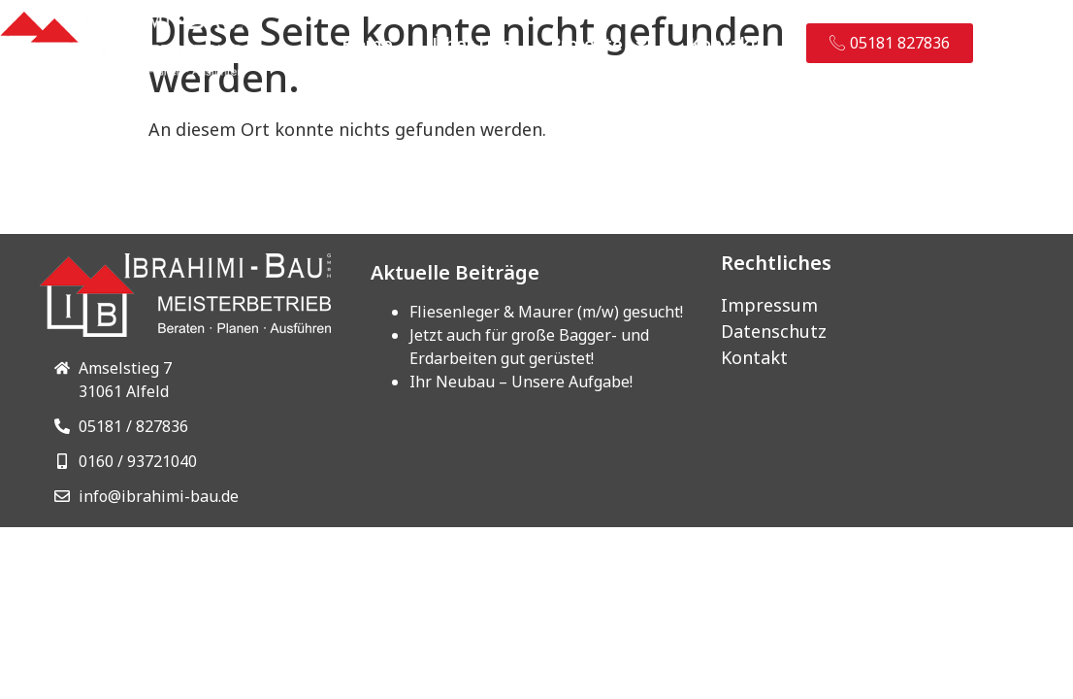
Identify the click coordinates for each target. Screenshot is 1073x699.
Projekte (600, 43)
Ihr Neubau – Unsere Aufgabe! (521, 381)
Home (367, 43)
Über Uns (471, 43)
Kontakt (723, 43)
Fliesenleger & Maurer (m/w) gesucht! (546, 311)
